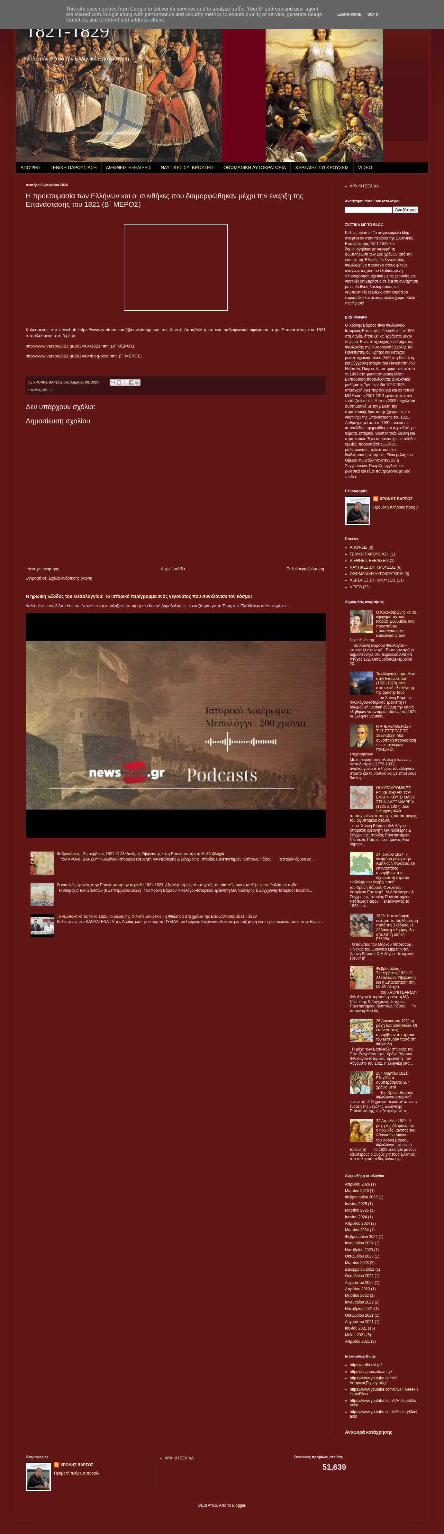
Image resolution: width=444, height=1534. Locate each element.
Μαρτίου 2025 (357, 1210)
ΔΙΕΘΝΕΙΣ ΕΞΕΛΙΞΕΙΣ (128, 167)
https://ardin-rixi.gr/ (366, 1365)
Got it (373, 14)
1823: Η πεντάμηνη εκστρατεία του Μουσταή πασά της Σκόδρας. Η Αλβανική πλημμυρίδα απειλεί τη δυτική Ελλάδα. (397, 927)
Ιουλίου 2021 (356, 1328)
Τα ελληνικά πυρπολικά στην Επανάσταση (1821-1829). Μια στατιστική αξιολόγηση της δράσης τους (396, 683)
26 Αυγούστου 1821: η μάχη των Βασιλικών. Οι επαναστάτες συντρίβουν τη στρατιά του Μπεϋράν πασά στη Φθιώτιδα (396, 1032)
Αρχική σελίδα (173, 569)
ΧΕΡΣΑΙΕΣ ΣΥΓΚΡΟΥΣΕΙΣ (322, 167)
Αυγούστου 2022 (359, 1282)
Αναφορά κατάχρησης (368, 1432)
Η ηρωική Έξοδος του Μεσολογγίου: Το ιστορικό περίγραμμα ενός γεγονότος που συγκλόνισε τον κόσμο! (139, 596)
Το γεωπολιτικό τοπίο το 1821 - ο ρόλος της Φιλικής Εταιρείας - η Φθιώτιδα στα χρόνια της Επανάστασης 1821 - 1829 (157, 916)
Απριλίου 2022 (357, 1289)
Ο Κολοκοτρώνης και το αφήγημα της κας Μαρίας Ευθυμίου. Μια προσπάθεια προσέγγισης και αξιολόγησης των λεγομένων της (383, 626)
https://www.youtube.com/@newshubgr (115, 329)
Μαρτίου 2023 (357, 1262)
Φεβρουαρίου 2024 (361, 1236)
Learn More (349, 14)
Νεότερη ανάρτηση (43, 569)
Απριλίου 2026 (357, 1184)
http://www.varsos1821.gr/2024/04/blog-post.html (72, 356)
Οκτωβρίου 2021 (359, 1315)
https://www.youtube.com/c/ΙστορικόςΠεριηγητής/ (373, 1380)
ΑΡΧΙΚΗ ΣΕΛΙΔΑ (364, 186)
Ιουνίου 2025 (356, 1204)
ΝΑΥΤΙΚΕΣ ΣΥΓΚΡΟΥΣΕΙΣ (187, 167)
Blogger (238, 1505)
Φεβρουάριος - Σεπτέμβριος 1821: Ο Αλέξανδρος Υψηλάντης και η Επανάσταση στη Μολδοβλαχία (140, 854)
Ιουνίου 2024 (356, 1217)
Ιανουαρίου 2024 (359, 1243)
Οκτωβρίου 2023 (359, 1256)
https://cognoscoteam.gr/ (371, 1371)
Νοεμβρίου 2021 (359, 1308)
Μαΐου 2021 (355, 1335)
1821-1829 (67, 30)
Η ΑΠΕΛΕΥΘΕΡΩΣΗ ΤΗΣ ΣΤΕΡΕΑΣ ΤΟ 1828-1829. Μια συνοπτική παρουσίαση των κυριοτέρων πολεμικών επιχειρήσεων (383, 740)
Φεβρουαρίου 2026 (361, 1197)
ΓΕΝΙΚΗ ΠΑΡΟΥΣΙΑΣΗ (73, 167)
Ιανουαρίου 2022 (359, 1302)
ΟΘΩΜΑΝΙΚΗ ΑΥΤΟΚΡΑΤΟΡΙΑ (254, 167)
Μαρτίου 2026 (357, 1190)
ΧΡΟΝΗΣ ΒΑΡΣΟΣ (396, 499)
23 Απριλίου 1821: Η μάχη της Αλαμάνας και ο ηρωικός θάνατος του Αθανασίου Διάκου (395, 1128)
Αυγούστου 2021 (359, 1322)
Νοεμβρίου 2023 (359, 1250)
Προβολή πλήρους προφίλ (395, 507)
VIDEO (365, 167)
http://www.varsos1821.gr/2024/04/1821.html (68, 346)
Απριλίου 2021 (357, 1341)
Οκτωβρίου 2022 (359, 1276)
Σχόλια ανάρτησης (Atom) (70, 578)
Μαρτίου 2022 (357, 1295)
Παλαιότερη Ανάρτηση (305, 569)
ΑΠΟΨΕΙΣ (31, 167)
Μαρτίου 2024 (357, 1230)
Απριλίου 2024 (357, 1223)
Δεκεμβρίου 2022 (359, 1269)
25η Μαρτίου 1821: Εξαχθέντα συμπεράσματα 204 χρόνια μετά (393, 1080)
